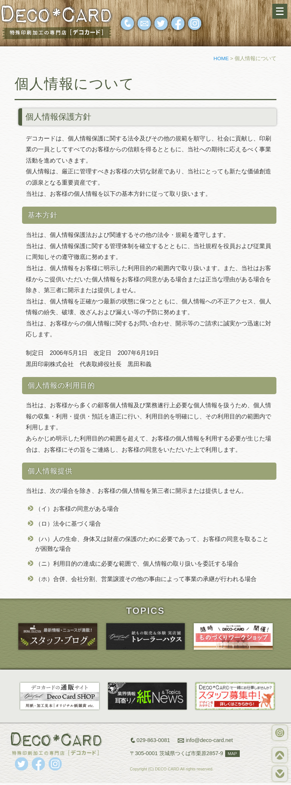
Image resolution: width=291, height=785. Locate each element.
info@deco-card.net (209, 740)
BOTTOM (279, 773)
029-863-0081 (153, 740)
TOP (279, 755)
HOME (221, 58)
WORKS (279, 732)
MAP (232, 753)
